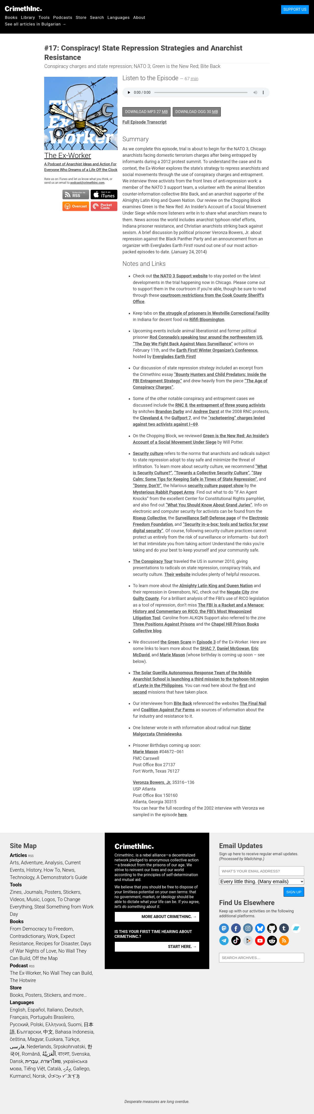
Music (32, 899)
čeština (17, 1039)
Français (19, 1017)
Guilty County (146, 598)
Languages (118, 17)
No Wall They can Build (67, 973)
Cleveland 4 (151, 417)
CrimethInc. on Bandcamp (296, 928)
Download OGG (196, 111)
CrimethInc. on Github (272, 928)
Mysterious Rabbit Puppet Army (163, 492)
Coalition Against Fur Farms (168, 709)
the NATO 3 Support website (180, 275)
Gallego (81, 1069)
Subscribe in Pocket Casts (104, 206)
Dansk (16, 1061)
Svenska (81, 1054)
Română (31, 1054)
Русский (19, 1024)
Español (36, 1010)
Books (11, 17)
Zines (16, 892)
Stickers (71, 892)
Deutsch (73, 1010)
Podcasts (62, 17)
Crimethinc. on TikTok (236, 941)
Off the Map (45, 958)
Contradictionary (27, 936)
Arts (14, 863)
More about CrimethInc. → (169, 916)
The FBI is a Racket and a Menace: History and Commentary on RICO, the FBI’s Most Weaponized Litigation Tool (198, 612)
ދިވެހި (67, 1069)
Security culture (148, 453)
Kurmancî (20, 1076)
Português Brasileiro (51, 1017)
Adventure (32, 863)
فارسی (17, 1046)
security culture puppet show (215, 485)
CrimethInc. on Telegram (224, 941)
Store (81, 17)
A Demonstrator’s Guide (62, 877)
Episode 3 (206, 642)
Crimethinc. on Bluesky (260, 928)
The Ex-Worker (25, 973)
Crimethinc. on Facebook (236, 928)
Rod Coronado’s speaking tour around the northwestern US (206, 337)
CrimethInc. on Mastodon (224, 928)
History (33, 870)
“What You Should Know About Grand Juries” (209, 505)
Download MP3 (146, 111)
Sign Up (293, 892)
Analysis (54, 863)
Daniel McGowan (233, 648)
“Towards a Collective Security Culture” (212, 472)
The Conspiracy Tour (153, 561)
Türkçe (72, 1039)
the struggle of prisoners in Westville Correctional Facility (214, 313)
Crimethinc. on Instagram (248, 928)
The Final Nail (253, 703)
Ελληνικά (55, 1024)
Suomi (74, 1024)
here (182, 814)
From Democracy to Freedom (41, 929)
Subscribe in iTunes (104, 194)
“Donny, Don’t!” (147, 485)
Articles (18, 855)
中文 (48, 1032)
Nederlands (39, 1046)
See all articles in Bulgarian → (35, 24)
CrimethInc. (23, 8)
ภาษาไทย (50, 1061)
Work (52, 936)
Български (29, 1032)
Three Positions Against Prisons (164, 624)
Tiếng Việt (34, 1069)
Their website (177, 574)
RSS (31, 856)
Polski (36, 1024)
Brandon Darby (170, 411)
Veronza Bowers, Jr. (152, 782)
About (139, 17)
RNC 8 (181, 405)
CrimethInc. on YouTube (260, 941)
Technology (22, 877)
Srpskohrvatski (69, 1046)
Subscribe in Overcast (75, 206)
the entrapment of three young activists (227, 405)
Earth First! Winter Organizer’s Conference (216, 350)
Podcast (19, 966)
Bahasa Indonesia (74, 1032)
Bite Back (183, 703)
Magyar (35, 1039)
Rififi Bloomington (206, 319)
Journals (33, 892)
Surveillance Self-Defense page (205, 518)
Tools (44, 17)
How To (52, 870)
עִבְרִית (31, 1061)
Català (54, 1069)
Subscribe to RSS (75, 194)
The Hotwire (23, 980)
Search (97, 17)
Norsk (39, 1076)
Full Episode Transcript (144, 122)
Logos (48, 899)
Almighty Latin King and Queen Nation (216, 585)
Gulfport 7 (181, 417)
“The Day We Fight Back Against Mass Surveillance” (183, 343)
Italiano (55, 1010)
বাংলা (63, 1054)
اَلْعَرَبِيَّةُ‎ (49, 1054)
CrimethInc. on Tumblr (284, 928)
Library (28, 17)
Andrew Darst (206, 411)
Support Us (295, 9)
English (18, 1010)
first (243, 685)
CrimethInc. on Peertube (248, 941)
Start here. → (182, 946)
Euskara (54, 1039)
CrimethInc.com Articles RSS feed (284, 941)
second (140, 692)
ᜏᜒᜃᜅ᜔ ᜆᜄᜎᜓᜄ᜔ (64, 1076)
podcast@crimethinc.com (87, 182)
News (68, 870)
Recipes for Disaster (57, 943)
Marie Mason (172, 654)
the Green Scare (175, 642)
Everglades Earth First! (174, 356)
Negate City (238, 592)
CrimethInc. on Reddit (272, 941)
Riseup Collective (149, 518)
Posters (53, 892)
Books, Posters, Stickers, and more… (48, 995)
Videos (17, 899)
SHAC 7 (207, 648)
